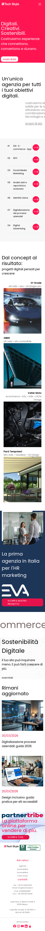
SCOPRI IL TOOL (15, 837)
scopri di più (9, 59)
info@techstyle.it (25, 888)
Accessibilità (22, 872)
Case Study (22, 875)
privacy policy (23, 921)
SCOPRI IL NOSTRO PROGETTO (17, 602)
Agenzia (22, 866)
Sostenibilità (22, 869)
